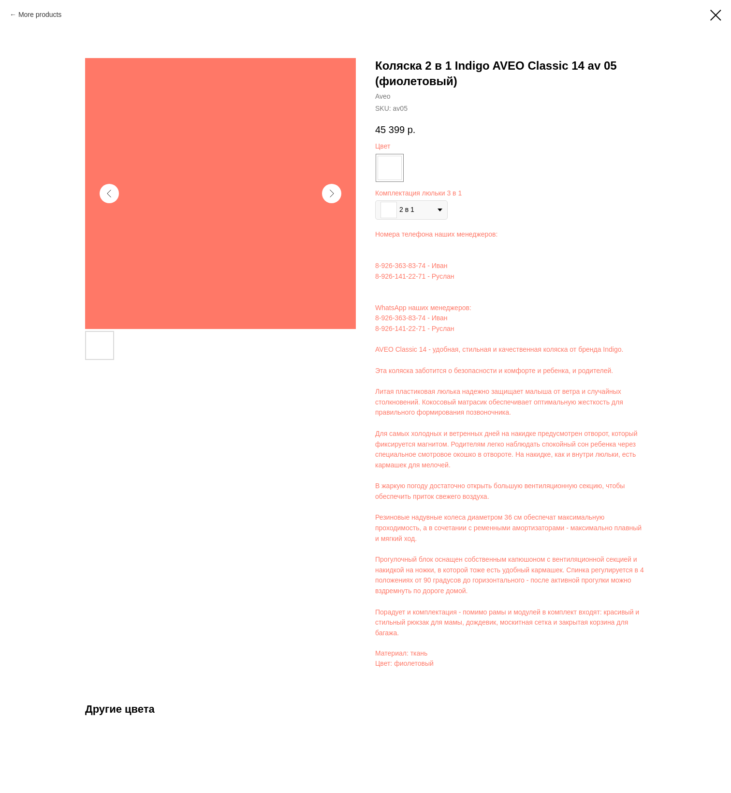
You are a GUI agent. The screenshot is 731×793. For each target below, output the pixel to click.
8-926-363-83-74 (400, 265)
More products (39, 14)
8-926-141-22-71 (400, 276)
